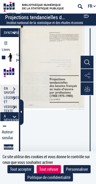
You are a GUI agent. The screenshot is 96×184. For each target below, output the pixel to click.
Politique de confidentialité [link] (48, 177)
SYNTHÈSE (11, 32)
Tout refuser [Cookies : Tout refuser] (48, 169)
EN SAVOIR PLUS (11, 90)
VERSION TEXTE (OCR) (11, 108)
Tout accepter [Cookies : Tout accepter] (20, 169)
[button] (87, 62)
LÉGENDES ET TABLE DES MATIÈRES (11, 99)
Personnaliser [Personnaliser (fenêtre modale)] (77, 169)
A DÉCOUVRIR (11, 116)
